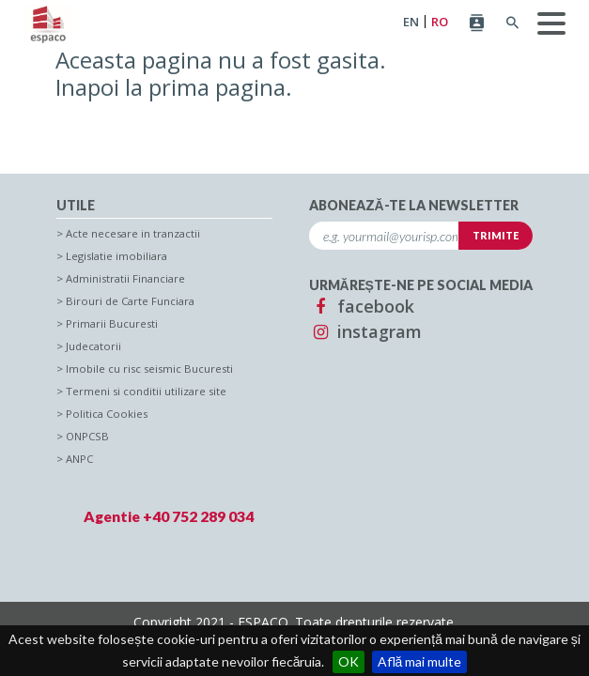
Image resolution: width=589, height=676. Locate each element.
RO (439, 22)
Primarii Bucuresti (112, 323)
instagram (365, 331)
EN (411, 22)
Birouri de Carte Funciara (130, 301)
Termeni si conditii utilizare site (146, 391)
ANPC (79, 459)
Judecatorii (93, 346)
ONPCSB (87, 436)
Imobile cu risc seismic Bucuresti (149, 368)
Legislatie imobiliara (116, 256)
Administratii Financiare (125, 278)
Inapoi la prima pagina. (173, 86)
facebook (361, 306)
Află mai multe (420, 661)
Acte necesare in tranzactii (133, 233)
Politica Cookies (106, 414)
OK (348, 661)
